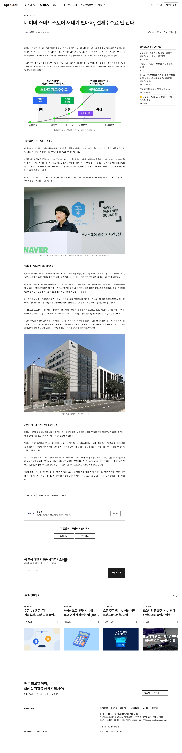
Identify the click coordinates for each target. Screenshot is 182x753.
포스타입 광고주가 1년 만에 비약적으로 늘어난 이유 (159, 613)
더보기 (174, 596)
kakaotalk (46, 731)
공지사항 (114, 708)
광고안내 (155, 708)
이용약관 (103, 727)
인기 (63, 4)
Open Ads (11, 5)
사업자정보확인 (128, 717)
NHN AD (29, 708)
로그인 (159, 5)
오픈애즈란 (104, 708)
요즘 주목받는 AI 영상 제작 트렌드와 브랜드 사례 (119, 613)
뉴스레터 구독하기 (155, 693)
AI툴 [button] (99, 4)
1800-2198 (137, 720)
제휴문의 (123, 708)
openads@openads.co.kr (157, 720)
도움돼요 (63, 536)
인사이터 (72, 4)
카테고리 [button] (30, 4)
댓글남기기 (116, 572)
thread (37, 731)
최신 (55, 4)
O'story (44, 5)
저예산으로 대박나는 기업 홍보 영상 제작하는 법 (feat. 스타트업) (81, 613)
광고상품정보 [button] (86, 4)
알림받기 (115, 513)
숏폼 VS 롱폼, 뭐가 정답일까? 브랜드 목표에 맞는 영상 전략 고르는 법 (39, 613)
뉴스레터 (145, 708)
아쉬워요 (85, 536)
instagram (28, 731)
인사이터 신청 (171, 5)
